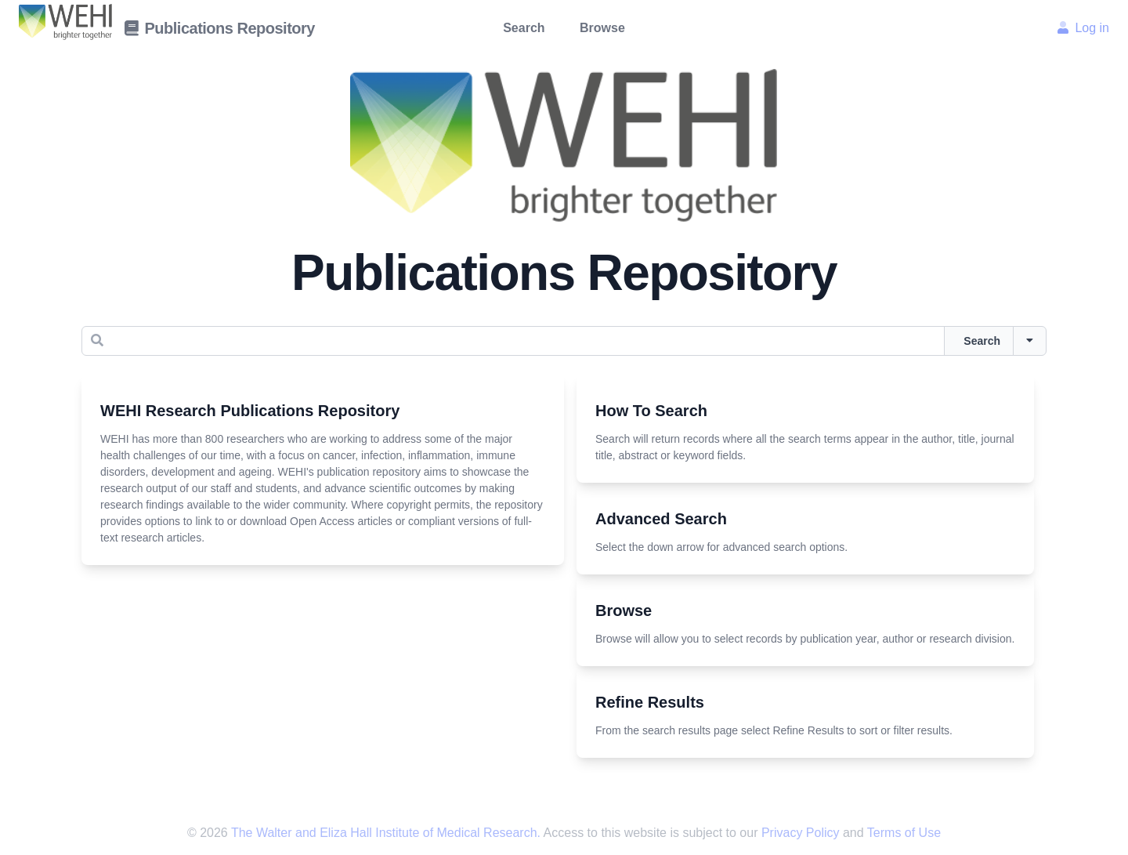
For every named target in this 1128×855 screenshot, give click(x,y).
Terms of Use (904, 832)
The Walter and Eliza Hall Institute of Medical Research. (386, 832)
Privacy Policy (802, 832)
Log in (1083, 27)
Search (523, 27)
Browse (602, 27)
